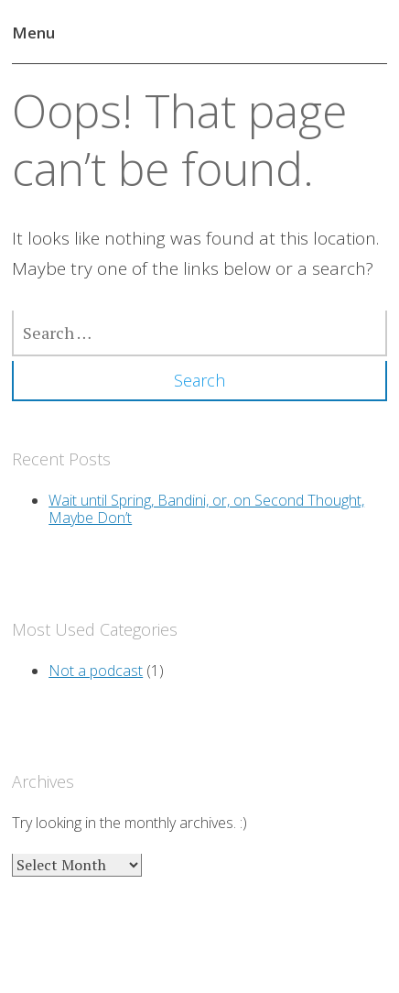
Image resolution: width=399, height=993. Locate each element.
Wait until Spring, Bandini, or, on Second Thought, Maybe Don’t (206, 509)
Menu (33, 32)
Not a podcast (96, 670)
